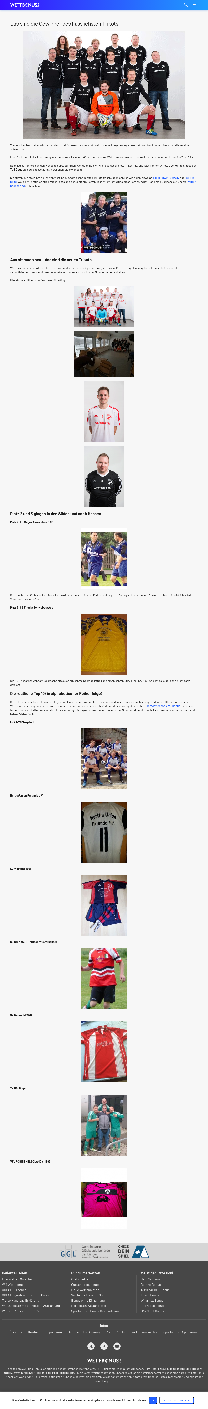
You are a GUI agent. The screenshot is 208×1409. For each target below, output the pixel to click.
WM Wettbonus (13, 1284)
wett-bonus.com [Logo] (30, 5)
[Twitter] (91, 1346)
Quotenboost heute (85, 1284)
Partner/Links (116, 1332)
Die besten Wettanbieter (88, 1305)
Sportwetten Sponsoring (181, 1332)
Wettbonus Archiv (144, 1332)
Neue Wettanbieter (85, 1290)
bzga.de (163, 1368)
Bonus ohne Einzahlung (88, 1300)
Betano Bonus (151, 1284)
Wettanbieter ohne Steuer (90, 1295)
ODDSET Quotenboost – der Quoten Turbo (31, 1295)
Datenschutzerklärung (84, 1332)
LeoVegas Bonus (153, 1305)
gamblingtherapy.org (182, 1368)
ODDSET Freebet (14, 1290)
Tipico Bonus (150, 1295)
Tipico (157, 177)
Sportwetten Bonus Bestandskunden (97, 1311)
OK (153, 1400)
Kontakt (34, 1332)
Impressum (54, 1332)
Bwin (165, 177)
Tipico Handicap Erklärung (20, 1300)
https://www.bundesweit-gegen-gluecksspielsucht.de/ (38, 1372)
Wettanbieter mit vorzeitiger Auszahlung (31, 1305)
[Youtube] (117, 1346)
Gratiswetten (80, 1279)
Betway (174, 177)
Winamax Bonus (152, 1300)
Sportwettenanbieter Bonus (162, 706)
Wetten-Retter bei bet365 (20, 1311)
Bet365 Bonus (150, 1279)
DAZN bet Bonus (152, 1311)
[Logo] (104, 1361)
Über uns (15, 1332)
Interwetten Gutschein (18, 1279)
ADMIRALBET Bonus (155, 1290)
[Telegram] (104, 1346)
